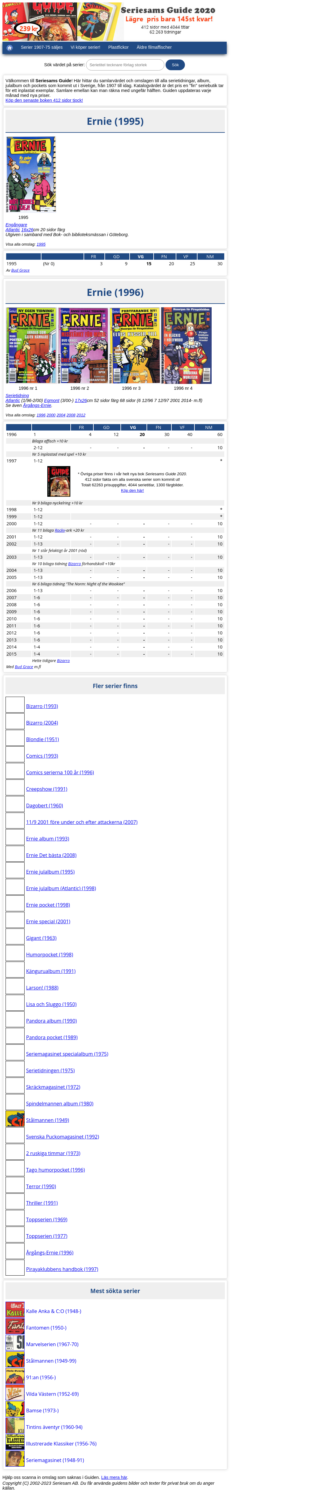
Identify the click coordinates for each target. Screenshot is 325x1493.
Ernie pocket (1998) (48, 905)
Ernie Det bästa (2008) (51, 855)
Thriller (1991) (42, 1203)
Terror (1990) (41, 1186)
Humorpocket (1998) (49, 954)
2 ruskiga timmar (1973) (53, 1153)
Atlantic (13, 229)
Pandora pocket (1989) (52, 1037)
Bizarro (74, 563)
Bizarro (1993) (42, 706)
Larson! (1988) (42, 987)
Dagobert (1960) (44, 805)
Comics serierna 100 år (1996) (60, 772)
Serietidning (17, 395)
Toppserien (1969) (46, 1219)
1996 (41, 415)
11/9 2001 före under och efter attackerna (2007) (82, 822)
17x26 (81, 400)
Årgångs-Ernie (37, 405)
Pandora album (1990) (51, 1020)
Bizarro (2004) (42, 722)
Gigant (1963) (41, 938)
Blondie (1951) (42, 739)
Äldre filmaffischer (154, 47)
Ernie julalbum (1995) (50, 871)
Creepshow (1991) (46, 789)
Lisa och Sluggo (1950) (51, 1004)
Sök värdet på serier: (64, 64)
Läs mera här (114, 1477)
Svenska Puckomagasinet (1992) (62, 1136)
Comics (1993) (42, 755)
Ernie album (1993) (47, 838)
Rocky (60, 530)
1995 (41, 244)
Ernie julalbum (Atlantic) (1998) (61, 888)
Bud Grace (20, 270)
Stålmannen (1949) (47, 1120)
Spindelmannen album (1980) (59, 1103)
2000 (51, 415)
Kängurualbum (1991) (51, 971)
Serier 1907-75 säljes (42, 47)
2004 (61, 415)
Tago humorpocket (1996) (55, 1169)
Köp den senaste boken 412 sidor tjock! (44, 100)
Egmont (52, 400)
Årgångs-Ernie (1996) (49, 1252)
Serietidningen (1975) (50, 1070)
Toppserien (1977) (46, 1236)
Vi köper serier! (85, 47)
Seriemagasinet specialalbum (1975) (67, 1054)
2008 (71, 415)
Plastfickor (118, 47)
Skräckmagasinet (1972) (53, 1087)
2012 (80, 415)
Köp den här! (132, 490)
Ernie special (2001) (48, 921)
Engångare (16, 224)
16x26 (27, 229)
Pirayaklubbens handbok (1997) (62, 1269)
